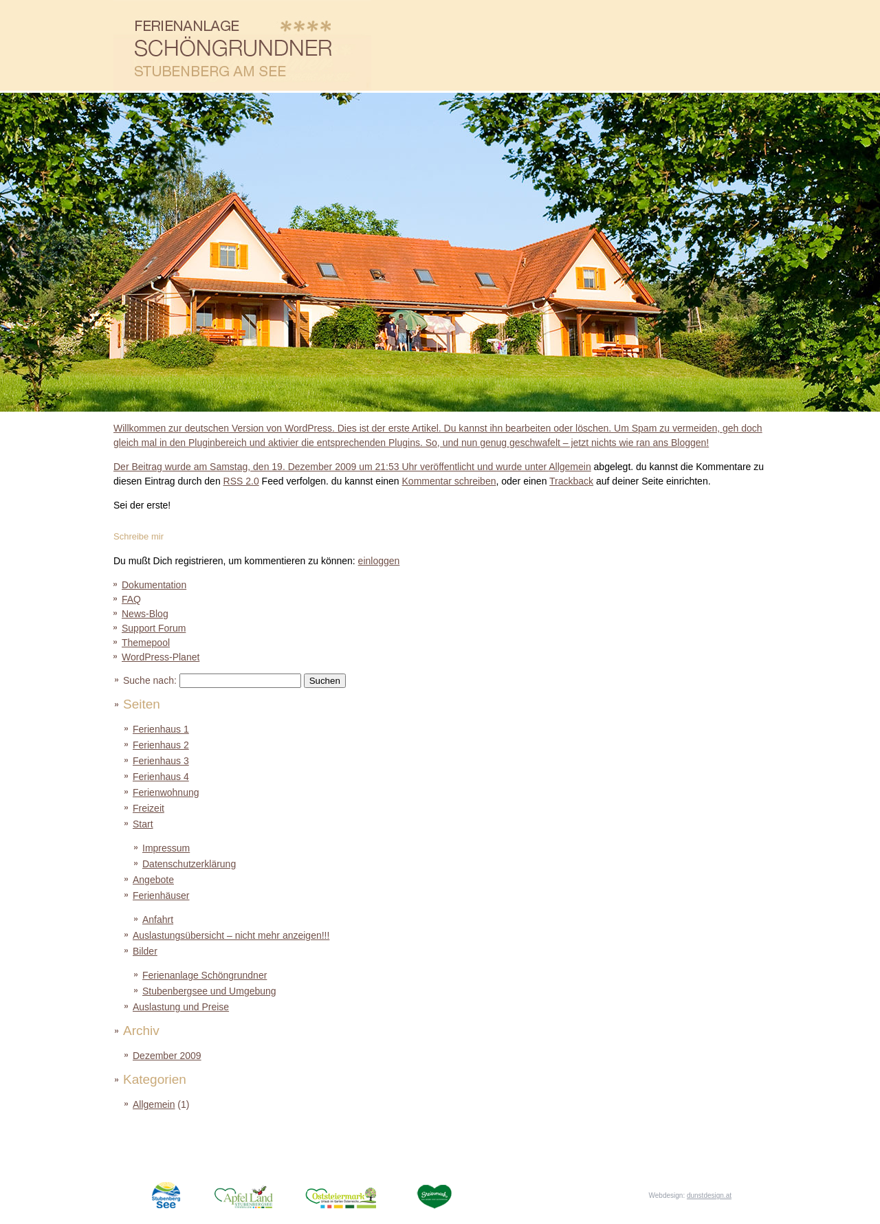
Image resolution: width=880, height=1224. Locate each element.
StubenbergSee (166, 1194)
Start (143, 824)
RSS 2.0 (241, 481)
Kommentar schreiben (449, 481)
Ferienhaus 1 (161, 729)
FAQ (131, 599)
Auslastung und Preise (568, 46)
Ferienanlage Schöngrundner (204, 975)
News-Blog (145, 613)
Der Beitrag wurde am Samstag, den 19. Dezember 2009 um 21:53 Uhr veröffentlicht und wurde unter (440, 446)
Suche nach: (150, 680)
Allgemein (570, 466)
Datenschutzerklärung (189, 863)
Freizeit (727, 46)
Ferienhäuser (489, 46)
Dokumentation (154, 584)
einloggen (379, 560)
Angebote (410, 46)
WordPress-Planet (160, 657)
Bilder (648, 46)
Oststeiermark (352, 1194)
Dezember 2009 (167, 1055)
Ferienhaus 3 (161, 760)
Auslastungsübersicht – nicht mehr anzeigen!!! (231, 935)
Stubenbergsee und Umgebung (209, 991)
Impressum (166, 848)
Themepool (146, 642)
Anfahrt (157, 919)
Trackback (571, 481)
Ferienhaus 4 (161, 776)
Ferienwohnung (166, 792)
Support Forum (154, 628)
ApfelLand (258, 1194)
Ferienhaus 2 (161, 744)
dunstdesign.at (709, 1195)
